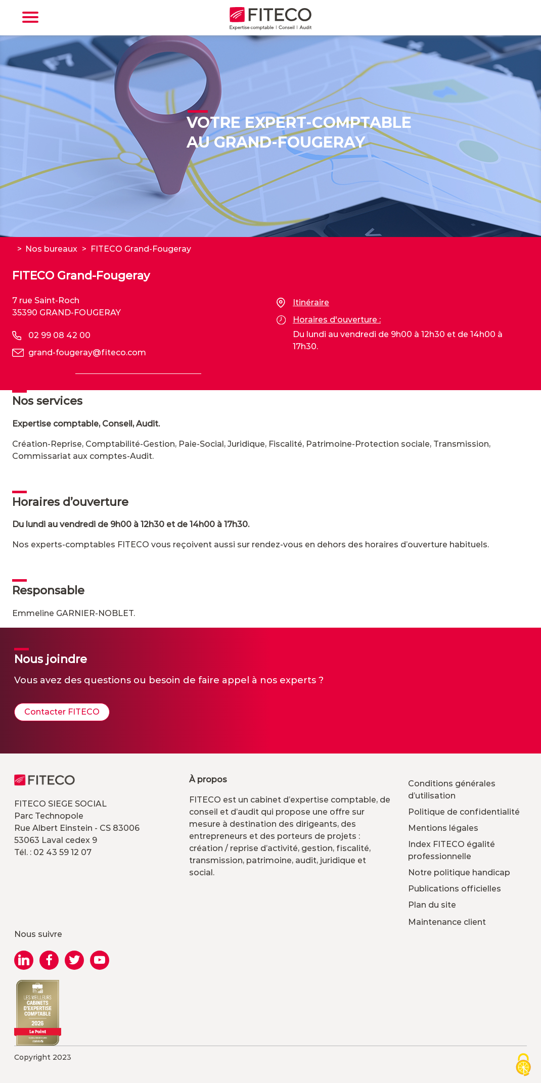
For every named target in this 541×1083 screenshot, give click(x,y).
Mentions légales (443, 828)
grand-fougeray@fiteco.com (87, 352)
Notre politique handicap (459, 872)
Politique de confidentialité (464, 812)
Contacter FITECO (62, 712)
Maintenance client (447, 922)
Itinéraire (303, 303)
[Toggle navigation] (30, 17)
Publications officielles (454, 888)
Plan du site (432, 905)
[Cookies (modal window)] (523, 1065)
